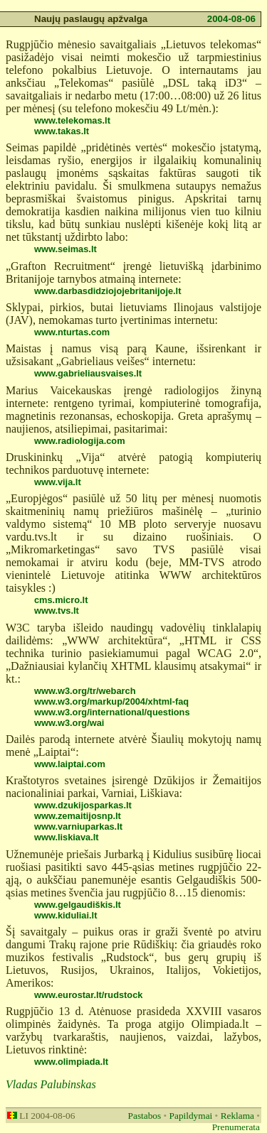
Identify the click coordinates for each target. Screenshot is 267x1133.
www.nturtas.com (72, 332)
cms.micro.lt (61, 600)
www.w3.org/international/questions (112, 712)
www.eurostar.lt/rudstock (88, 995)
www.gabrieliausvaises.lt (88, 373)
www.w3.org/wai (69, 722)
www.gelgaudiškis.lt (77, 904)
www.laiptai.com (69, 764)
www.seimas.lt (65, 249)
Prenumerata (236, 1127)
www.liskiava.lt (66, 837)
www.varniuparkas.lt (78, 826)
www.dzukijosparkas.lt (83, 805)
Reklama (237, 1115)
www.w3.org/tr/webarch (84, 690)
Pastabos (145, 1115)
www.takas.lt (61, 131)
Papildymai (191, 1115)
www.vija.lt (57, 482)
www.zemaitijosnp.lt (77, 816)
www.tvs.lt (56, 610)
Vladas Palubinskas (51, 1084)
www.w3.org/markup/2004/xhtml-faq (111, 701)
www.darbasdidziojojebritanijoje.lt (107, 291)
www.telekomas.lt (72, 120)
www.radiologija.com (79, 440)
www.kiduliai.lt (65, 915)
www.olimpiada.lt (71, 1061)
